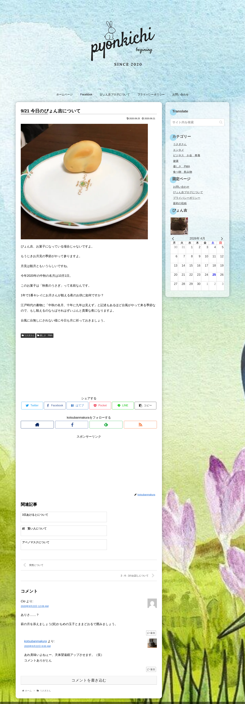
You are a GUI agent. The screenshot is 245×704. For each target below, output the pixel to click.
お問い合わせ (181, 186)
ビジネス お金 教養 (186, 155)
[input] (197, 122)
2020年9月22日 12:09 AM (35, 594)
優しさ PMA (44, 335)
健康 (175, 160)
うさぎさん (28, 335)
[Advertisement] (89, 366)
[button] (221, 122)
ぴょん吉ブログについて (188, 192)
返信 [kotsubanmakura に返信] (151, 657)
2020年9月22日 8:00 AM (37, 634)
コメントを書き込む (88, 668)
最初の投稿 (180, 203)
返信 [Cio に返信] (151, 620)
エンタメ (178, 149)
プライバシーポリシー (186, 197)
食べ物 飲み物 (182, 171)
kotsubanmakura (35, 629)
